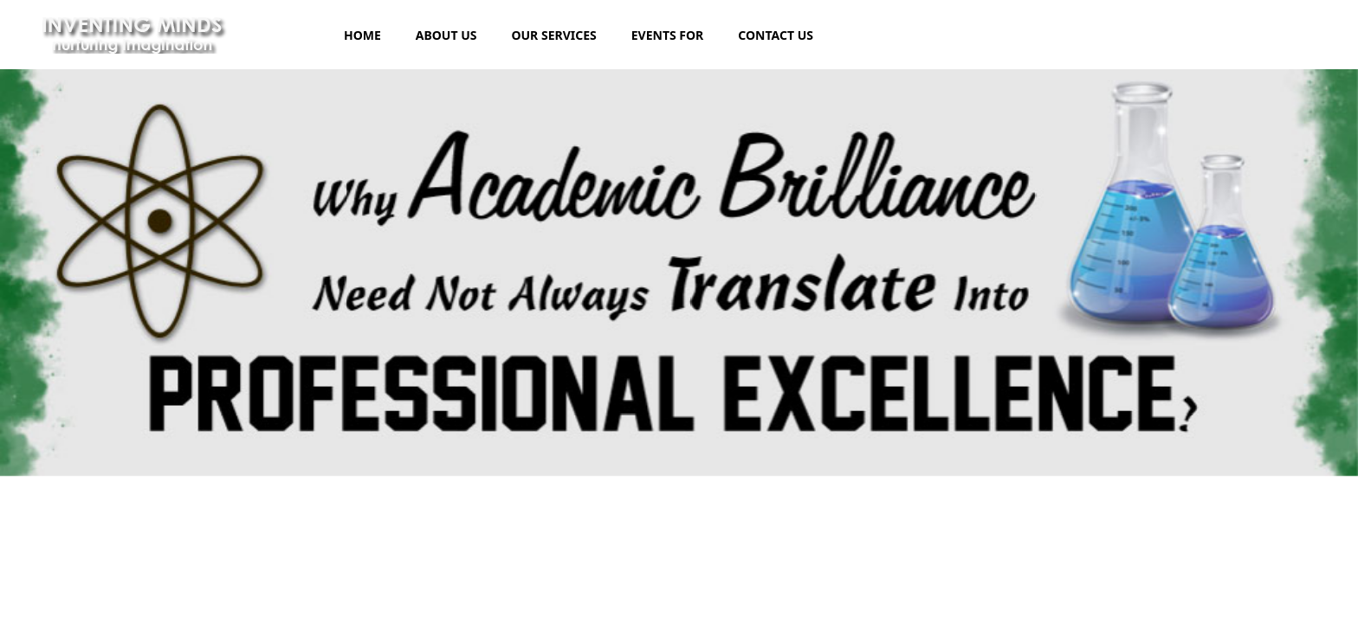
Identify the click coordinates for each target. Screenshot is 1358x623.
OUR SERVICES (553, 35)
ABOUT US (446, 35)
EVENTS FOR (667, 35)
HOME (362, 35)
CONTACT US (775, 35)
